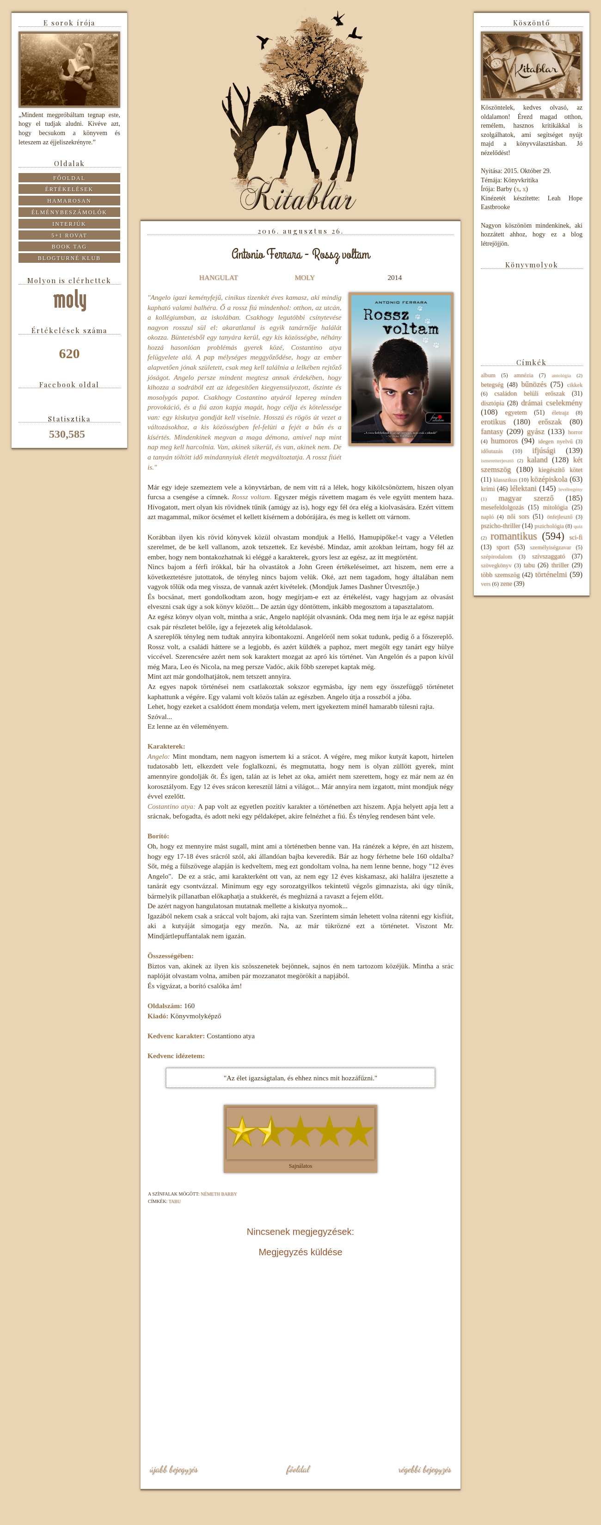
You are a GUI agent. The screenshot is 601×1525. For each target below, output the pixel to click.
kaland (537, 459)
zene (506, 583)
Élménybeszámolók (69, 212)
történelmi (551, 574)
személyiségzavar (550, 547)
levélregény (570, 489)
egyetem (516, 412)
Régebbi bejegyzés (424, 1469)
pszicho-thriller (501, 525)
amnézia (523, 375)
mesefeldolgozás (502, 507)
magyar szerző (525, 498)
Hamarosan (69, 201)
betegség (492, 384)
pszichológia (549, 526)
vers (486, 584)
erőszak (550, 421)
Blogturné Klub (69, 258)
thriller (560, 565)
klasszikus (505, 480)
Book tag (69, 246)
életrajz (560, 412)
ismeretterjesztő (497, 460)
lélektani (523, 488)
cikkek (575, 385)
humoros (504, 440)
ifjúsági (543, 450)
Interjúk (69, 224)
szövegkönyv (496, 565)
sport (503, 547)
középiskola (548, 479)
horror (575, 432)
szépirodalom (496, 556)
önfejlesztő (559, 517)
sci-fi (576, 537)
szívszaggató (548, 556)
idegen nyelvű (555, 441)
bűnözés (533, 384)
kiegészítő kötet (560, 469)
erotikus (493, 421)
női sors (518, 516)
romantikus (514, 536)
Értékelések (69, 189)
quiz (578, 526)
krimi (488, 488)
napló (487, 517)
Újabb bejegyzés (174, 1469)
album (488, 375)
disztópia (492, 403)
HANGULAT (218, 277)
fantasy (492, 431)
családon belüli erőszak (529, 393)
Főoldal (298, 1469)
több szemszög (500, 574)
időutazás (492, 451)
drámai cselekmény (552, 402)
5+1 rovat (69, 235)
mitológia (555, 507)
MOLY (304, 277)
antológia (561, 375)
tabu (175, 1201)
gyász (535, 431)
